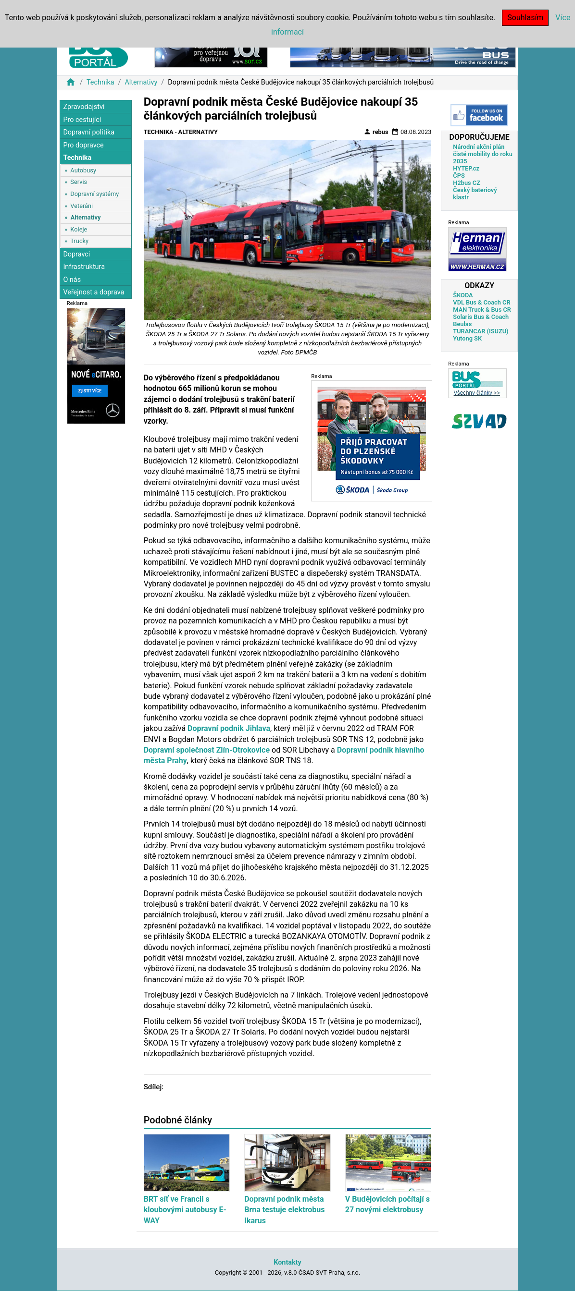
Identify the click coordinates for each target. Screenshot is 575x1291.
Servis (78, 181)
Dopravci (76, 254)
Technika (100, 82)
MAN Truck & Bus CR (482, 309)
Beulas (462, 324)
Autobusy (83, 170)
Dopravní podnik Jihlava (229, 728)
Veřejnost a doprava (93, 292)
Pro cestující (82, 120)
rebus (375, 131)
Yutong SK (467, 338)
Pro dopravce (83, 145)
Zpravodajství (83, 107)
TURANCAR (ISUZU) (480, 331)
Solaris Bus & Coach (481, 316)
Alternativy (141, 82)
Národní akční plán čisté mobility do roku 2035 (482, 154)
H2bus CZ (466, 182)
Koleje (78, 229)
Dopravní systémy (94, 193)
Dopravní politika (88, 132)
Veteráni (81, 205)
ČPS (458, 175)
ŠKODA (463, 295)
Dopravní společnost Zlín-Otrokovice (207, 750)
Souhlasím (525, 17)
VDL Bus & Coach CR (481, 302)
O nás (72, 280)
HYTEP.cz (466, 168)
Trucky (79, 240)
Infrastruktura (84, 267)
